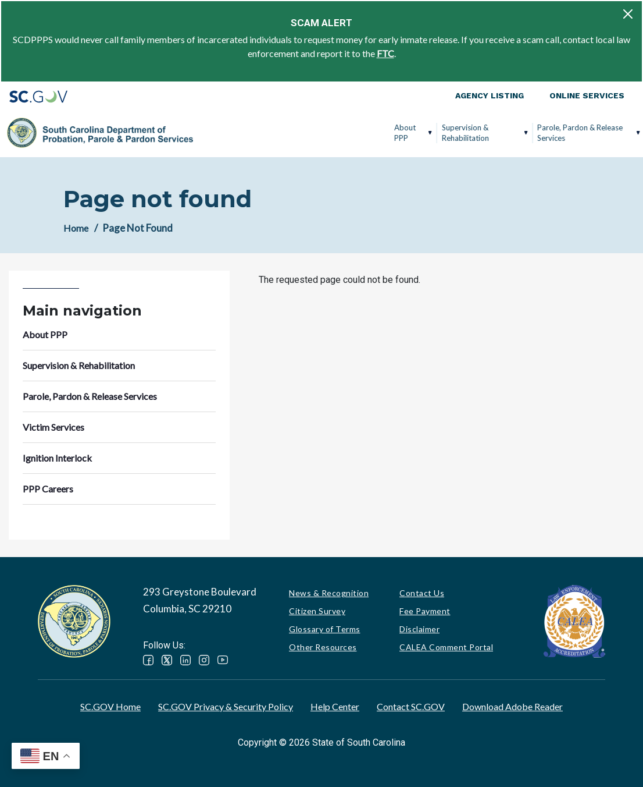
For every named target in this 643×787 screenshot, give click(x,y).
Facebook (148, 660)
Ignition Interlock (527, 133)
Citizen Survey (317, 611)
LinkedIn (185, 660)
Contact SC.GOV (411, 706)
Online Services (586, 95)
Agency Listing (489, 95)
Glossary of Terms (324, 629)
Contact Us (421, 593)
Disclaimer (419, 629)
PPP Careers (589, 133)
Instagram (204, 660)
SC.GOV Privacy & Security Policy (225, 706)
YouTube (222, 660)
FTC (385, 53)
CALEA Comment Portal (446, 647)
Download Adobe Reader (512, 706)
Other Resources (323, 647)
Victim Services (467, 133)
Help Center (334, 706)
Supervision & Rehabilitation (268, 133)
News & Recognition (329, 593)
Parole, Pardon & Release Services (383, 133)
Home (75, 227)
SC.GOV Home (110, 706)
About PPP (208, 133)
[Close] (628, 14)
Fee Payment (425, 611)
